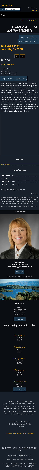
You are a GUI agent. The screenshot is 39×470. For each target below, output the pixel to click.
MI (31, 463)
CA (8, 463)
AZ (6, 463)
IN (20, 463)
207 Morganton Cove (19, 370)
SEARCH (9, 448)
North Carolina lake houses (9, 406)
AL (3, 463)
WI (29, 466)
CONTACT (19, 450)
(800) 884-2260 (32, 8)
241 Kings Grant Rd (19, 358)
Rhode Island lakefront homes (25, 409)
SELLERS (20, 448)
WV (31, 466)
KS (22, 463)
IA (16, 463)
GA (13, 463)
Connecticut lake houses (13, 401)
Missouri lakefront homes (28, 404)
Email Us (34, 10)
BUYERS (15, 448)
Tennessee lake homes (29, 411)
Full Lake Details (19, 319)
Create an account (31, 20)
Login (21, 20)
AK (1, 463)
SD (22, 466)
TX (24, 466)
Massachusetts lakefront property (12, 404)
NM (12, 466)
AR (4, 463)
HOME (4, 448)
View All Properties (20, 389)
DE (11, 463)
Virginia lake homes (10, 414)
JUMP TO (3, 9)
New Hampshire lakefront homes (27, 406)
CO (10, 463)
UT (25, 466)
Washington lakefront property (25, 414)
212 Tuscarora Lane (19, 335)
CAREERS (19, 433)
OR (19, 466)
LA (24, 463)
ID (17, 463)
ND (6, 466)
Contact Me (19, 272)
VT (27, 466)
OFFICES (33, 448)
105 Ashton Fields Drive (19, 381)
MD (27, 463)
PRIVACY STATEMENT (11, 433)
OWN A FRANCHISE (7, 5)
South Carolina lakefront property (12, 411)
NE (8, 466)
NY (15, 466)
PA (20, 466)
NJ (9, 466)
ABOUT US (27, 448)
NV (13, 466)
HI (15, 463)
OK (17, 466)
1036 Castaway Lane (19, 347)
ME (29, 463)
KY (23, 463)
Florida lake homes (26, 401)
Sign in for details (5, 165)
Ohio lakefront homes (10, 409)
